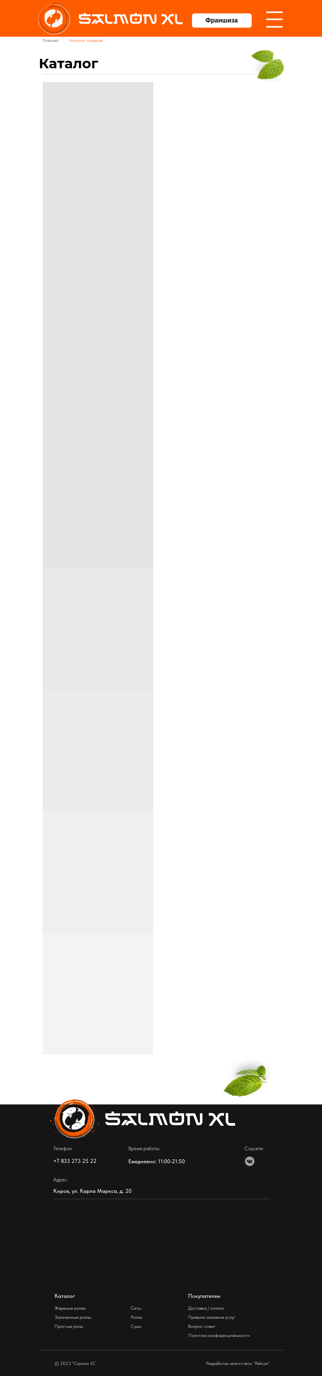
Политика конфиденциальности (219, 1335)
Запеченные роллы (73, 1317)
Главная (51, 40)
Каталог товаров (86, 40)
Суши (136, 1326)
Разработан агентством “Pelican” (238, 1363)
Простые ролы (69, 1326)
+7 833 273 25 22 (74, 1161)
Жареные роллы (70, 1308)
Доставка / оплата (206, 1308)
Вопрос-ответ (201, 1326)
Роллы (136, 1317)
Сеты (136, 1308)
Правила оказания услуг (211, 1317)
